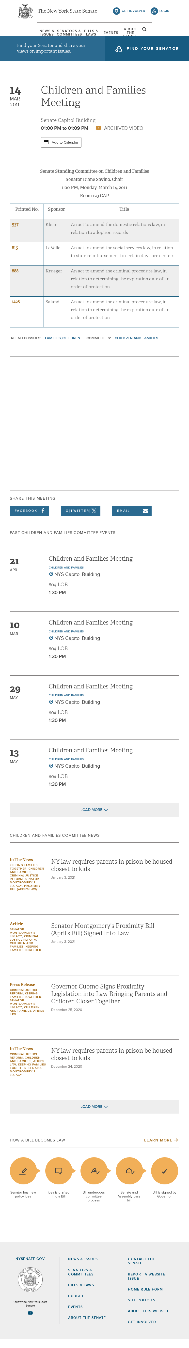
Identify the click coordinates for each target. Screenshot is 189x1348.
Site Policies (141, 1309)
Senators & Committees (58, 33)
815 (15, 256)
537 (15, 233)
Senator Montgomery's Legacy (24, 891)
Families (53, 347)
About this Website (148, 1320)
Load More (91, 818)
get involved (133, 12)
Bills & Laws (87, 33)
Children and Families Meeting (91, 567)
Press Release (22, 993)
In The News (21, 868)
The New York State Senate (67, 12)
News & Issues (29, 33)
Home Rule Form (145, 1298)
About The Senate (144, 33)
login (164, 12)
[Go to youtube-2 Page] (30, 1321)
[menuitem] (29, 33)
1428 (16, 311)
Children (71, 347)
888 (15, 280)
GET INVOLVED (142, 1330)
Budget (76, 1305)
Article (16, 932)
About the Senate (87, 1326)
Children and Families (136, 347)
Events (115, 33)
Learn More (158, 1149)
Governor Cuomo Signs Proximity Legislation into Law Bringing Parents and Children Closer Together (109, 1002)
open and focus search (164, 33)
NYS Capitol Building (77, 583)
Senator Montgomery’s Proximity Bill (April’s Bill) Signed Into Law (102, 938)
